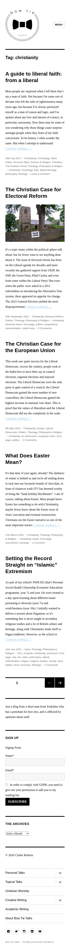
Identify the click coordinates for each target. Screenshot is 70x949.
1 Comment (38, 542)
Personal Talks (21, 162)
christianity (14, 170)
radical (45, 657)
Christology (44, 158)
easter (35, 538)
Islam (27, 649)
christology (27, 170)
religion (25, 661)
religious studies (38, 661)
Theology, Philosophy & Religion (45, 166)
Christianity (30, 158)
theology (22, 174)
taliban (9, 665)
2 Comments (30, 440)
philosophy (11, 174)
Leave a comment (40, 174)
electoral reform (13, 324)
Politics (9, 320)
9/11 (19, 653)
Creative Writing (16, 900)
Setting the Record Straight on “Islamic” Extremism (31, 564)
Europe (40, 428)
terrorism (25, 665)
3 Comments (45, 328)
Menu (59, 24)
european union (46, 436)
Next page (60, 683)
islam (25, 657)
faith (36, 170)
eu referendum (29, 436)
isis (19, 657)
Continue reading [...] (18, 148)
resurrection (11, 542)
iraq (14, 657)
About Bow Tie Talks (18, 918)
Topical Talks (13, 881)
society (52, 661)
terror (16, 665)
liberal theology (48, 170)
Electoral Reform (54, 316)
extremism (52, 653)
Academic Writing (17, 909)
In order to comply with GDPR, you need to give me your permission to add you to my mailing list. (33, 790)
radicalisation (12, 661)
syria (60, 661)
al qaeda (28, 653)
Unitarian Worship (17, 891)
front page (29, 324)
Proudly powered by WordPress (38, 941)
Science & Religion (40, 162)
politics (39, 324)
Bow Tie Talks (12, 941)
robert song (28, 328)
